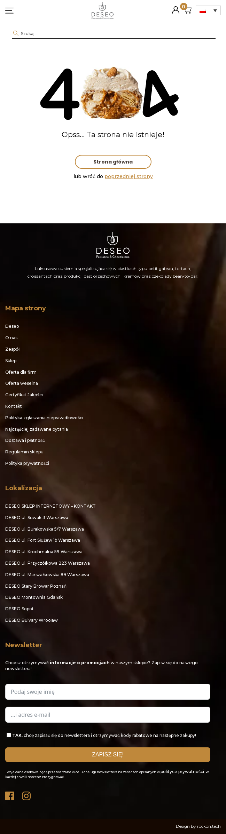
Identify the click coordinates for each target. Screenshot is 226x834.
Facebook (10, 794)
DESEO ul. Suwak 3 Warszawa (36, 517)
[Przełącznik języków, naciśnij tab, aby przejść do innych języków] (208, 10)
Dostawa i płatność (25, 440)
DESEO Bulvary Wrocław (31, 620)
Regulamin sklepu (24, 451)
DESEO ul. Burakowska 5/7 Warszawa (44, 529)
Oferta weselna (21, 383)
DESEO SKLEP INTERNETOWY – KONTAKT (50, 506)
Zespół (12, 349)
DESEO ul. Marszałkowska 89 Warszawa (47, 574)
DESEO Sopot (19, 608)
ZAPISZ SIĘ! (108, 754)
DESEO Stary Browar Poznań (36, 586)
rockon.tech (209, 826)
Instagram (27, 794)
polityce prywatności (182, 771)
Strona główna (113, 161)
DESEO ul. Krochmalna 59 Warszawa (44, 551)
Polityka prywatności (27, 463)
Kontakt (13, 406)
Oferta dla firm (21, 372)
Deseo (12, 326)
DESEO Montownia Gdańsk (34, 597)
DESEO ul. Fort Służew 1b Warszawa (42, 540)
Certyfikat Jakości (24, 394)
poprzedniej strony (128, 176)
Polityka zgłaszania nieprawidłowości (44, 417)
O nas (11, 337)
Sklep (10, 360)
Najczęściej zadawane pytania (36, 429)
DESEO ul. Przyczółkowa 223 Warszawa (47, 563)
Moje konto (175, 7)
